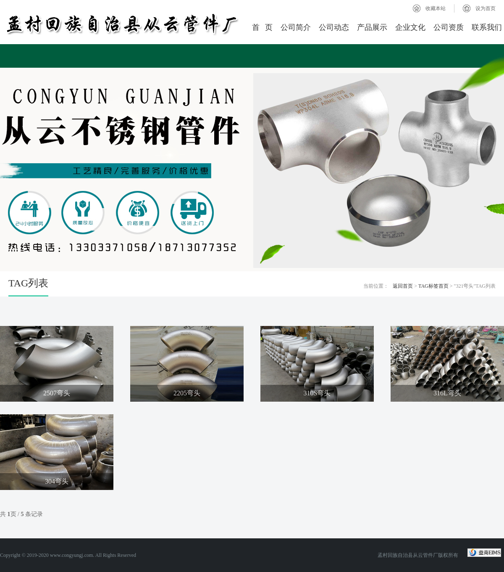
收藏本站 (435, 8)
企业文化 (410, 27)
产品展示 (372, 27)
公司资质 (448, 27)
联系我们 (487, 27)
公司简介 (296, 27)
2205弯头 (186, 393)
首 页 (262, 27)
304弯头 (56, 481)
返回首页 (403, 286)
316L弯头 (447, 393)
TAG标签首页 (433, 286)
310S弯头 (317, 393)
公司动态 (334, 27)
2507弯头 (56, 393)
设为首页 (485, 8)
